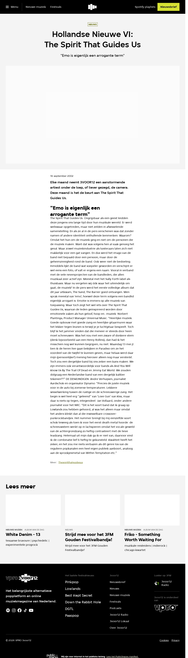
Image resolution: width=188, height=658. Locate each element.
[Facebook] (19, 610)
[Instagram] (14, 610)
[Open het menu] (12, 7)
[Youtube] (31, 610)
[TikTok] (25, 610)
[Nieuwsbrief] (168, 7)
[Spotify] (8, 610)
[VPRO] (166, 608)
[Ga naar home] (92, 7)
